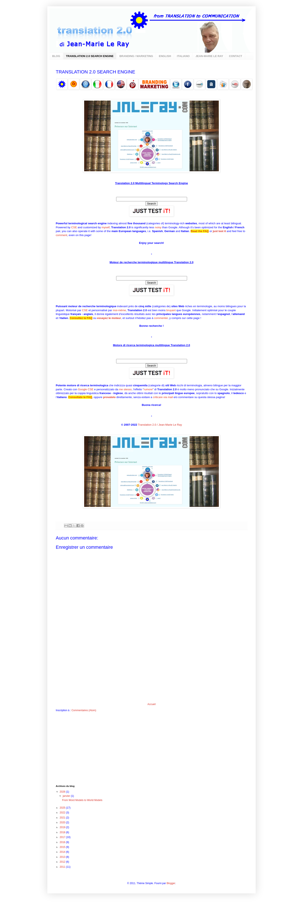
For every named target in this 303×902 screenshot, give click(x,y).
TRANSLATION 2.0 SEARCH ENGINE (90, 56)
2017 (63, 837)
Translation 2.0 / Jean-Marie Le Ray (160, 424)
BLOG (56, 56)
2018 (63, 832)
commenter (161, 318)
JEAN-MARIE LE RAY (209, 56)
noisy (158, 227)
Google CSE (85, 389)
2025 (63, 807)
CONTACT (235, 56)
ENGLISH (165, 56)
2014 (63, 851)
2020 (63, 822)
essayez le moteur (109, 318)
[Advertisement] (151, 671)
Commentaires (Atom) (84, 710)
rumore (148, 389)
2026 (63, 791)
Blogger (171, 883)
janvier (67, 795)
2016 (63, 842)
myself (106, 227)
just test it (219, 231)
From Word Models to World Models (82, 800)
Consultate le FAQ (80, 397)
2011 (63, 866)
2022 (63, 812)
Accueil (152, 704)
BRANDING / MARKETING (136, 56)
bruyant (171, 310)
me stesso (125, 389)
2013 (63, 857)
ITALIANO (183, 56)
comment (61, 235)
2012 (63, 861)
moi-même (119, 310)
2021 (63, 817)
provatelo (109, 397)
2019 (63, 827)
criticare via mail (163, 397)
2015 (63, 847)
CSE (74, 227)
